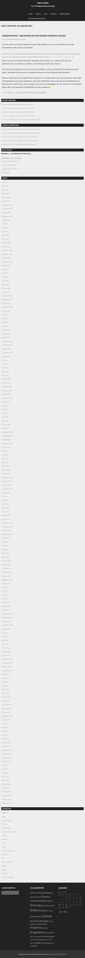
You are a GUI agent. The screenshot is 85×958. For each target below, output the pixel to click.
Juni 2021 (5, 409)
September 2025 (7, 216)
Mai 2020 (5, 458)
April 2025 (5, 235)
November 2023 (7, 299)
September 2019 (7, 489)
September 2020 (7, 443)
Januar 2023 (6, 337)
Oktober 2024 (6, 258)
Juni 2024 (5, 273)
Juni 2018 (5, 546)
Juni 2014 (5, 727)
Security (53, 14)
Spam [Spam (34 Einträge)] (52, 936)
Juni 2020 (5, 455)
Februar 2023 (6, 334)
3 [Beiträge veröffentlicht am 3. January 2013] (69, 897)
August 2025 (6, 220)
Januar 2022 (6, 383)
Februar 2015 (6, 697)
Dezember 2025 (7, 205)
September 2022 (7, 353)
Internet (10, 92)
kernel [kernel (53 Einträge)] (40, 916)
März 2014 (5, 739)
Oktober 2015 (6, 667)
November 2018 (7, 527)
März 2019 (5, 512)
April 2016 (5, 644)
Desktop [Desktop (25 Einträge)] (50, 901)
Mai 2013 (5, 773)
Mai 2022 (5, 368)
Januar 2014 (6, 746)
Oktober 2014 (6, 712)
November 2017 (7, 572)
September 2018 (7, 534)
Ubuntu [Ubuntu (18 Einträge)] (32, 943)
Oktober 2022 (6, 349)
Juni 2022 (5, 364)
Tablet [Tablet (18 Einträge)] (46, 940)
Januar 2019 (6, 519)
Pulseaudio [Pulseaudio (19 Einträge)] (47, 933)
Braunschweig (65, 14)
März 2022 (5, 375)
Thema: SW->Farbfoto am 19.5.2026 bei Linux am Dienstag (21, 119)
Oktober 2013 (6, 758)
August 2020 (6, 447)
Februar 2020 (6, 470)
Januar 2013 (6, 788)
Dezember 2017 (7, 568)
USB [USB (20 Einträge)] (43, 943)
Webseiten (5, 158)
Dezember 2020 (7, 432)
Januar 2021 (6, 428)
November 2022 (7, 345)
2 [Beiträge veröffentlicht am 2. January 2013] (66, 897)
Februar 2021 (6, 424)
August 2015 (6, 674)
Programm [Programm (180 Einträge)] (37, 932)
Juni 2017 (5, 591)
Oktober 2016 (6, 621)
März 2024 (5, 284)
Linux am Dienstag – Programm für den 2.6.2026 (17, 108)
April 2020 (5, 462)
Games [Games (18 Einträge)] (51, 911)
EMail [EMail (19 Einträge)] (43, 906)
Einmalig (18, 158)
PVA (3, 858)
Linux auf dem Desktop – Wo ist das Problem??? (23, 137)
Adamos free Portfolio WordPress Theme (34, 954)
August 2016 (6, 629)
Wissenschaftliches (8, 877)
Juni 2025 (5, 228)
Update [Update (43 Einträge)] (38, 943)
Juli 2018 (4, 542)
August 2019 (6, 493)
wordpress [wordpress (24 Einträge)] (33, 946)
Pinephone (5, 854)
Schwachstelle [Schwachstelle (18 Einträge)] (37, 936)
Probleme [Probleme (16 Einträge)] (45, 928)
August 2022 (6, 356)
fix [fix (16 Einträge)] (47, 911)
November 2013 (7, 754)
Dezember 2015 (7, 659)
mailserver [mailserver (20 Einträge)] (33, 924)
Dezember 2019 (7, 477)
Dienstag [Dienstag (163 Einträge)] (35, 905)
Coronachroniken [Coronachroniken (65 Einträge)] (38, 900)
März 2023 (5, 330)
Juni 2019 (5, 500)
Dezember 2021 (7, 387)
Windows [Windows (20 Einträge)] (48, 943)
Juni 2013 (5, 769)
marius (23, 39)
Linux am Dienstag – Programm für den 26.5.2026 (18, 112)
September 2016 (7, 625)
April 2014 (5, 735)
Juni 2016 (5, 636)
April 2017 (5, 599)
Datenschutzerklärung (36, 18)
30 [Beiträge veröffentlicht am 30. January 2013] (66, 907)
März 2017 (5, 602)
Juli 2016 (4, 633)
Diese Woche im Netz (9, 832)
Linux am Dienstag (8, 851)
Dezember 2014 (7, 705)
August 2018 (6, 538)
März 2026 (5, 194)
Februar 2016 (6, 652)
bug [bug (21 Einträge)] (51, 893)
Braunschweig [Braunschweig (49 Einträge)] (43, 892)
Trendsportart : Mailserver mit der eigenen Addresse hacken (34, 35)
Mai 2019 (5, 504)
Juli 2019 (4, 496)
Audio (4, 816)
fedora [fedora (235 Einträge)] (34, 910)
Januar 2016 (6, 655)
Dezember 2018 (7, 523)
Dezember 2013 (7, 750)
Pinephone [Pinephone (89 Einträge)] (35, 927)
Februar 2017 (6, 606)
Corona (4, 824)
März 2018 (5, 557)
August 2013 (6, 761)
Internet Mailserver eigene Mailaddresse (33, 92)
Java (45, 14)
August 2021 (6, 402)
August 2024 (6, 265)
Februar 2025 (6, 243)
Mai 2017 (5, 595)
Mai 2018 (5, 549)
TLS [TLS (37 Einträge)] (50, 939)
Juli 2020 (4, 451)
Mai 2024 (5, 277)
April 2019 (5, 508)
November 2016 (7, 617)
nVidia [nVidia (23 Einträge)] (44, 924)
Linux (30, 14)
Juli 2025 (4, 224)
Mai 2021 (5, 413)
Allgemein (5, 813)
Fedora (38, 14)
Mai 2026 (5, 186)
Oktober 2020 (6, 440)
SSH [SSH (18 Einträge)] (31, 940)
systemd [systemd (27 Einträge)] (41, 940)
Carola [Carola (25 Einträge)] (32, 897)
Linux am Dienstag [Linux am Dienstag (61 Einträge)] (39, 921)
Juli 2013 (4, 765)
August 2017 (6, 583)
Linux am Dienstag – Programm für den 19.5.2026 (18, 116)
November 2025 (7, 209)
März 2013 (5, 780)
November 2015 (7, 663)
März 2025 (5, 239)
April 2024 (5, 281)
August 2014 (6, 720)
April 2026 (5, 190)
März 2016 (5, 648)
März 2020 (5, 466)
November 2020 (7, 436)
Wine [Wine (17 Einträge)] (52, 943)
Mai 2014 (5, 731)
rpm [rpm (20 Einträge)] (31, 936)
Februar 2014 (6, 742)
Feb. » (65, 912)
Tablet (4, 870)
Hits (11, 158)
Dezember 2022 (7, 341)
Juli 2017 (4, 587)
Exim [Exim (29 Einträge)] (47, 905)
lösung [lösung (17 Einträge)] (50, 921)
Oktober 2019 (6, 485)
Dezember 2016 (7, 614)
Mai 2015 (5, 686)
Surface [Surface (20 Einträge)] (35, 940)
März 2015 (5, 693)
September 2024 (7, 262)
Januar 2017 (6, 610)
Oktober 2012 (6, 799)
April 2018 (5, 553)
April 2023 (5, 326)
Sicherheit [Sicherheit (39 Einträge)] (46, 936)
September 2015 (7, 670)
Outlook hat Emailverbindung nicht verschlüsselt (17, 104)
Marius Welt (42, 3)
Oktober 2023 (6, 303)
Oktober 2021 (6, 394)
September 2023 (7, 307)
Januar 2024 (6, 292)
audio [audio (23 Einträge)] (32, 893)
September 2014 (7, 716)
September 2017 (7, 580)
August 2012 (6, 803)
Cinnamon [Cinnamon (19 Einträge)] (38, 897)
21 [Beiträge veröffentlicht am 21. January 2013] (59, 905)
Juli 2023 (4, 315)
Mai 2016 (5, 640)
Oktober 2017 (6, 576)
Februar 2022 (6, 379)
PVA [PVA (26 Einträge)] (52, 933)
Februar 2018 (6, 561)
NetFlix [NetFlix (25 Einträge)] (39, 924)
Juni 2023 (5, 318)
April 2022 (5, 371)
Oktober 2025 (6, 212)
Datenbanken (6, 828)
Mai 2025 (5, 231)
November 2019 (7, 481)
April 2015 (5, 689)
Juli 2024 (4, 269)
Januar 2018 (6, 565)
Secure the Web (7, 862)
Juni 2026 (5, 182)
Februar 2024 (6, 288)
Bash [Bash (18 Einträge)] (35, 893)
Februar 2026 (6, 197)
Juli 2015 (4, 678)
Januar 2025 (6, 247)
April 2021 (5, 417)
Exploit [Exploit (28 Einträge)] (52, 906)
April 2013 (5, 777)
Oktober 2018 (6, 530)
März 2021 (5, 421)
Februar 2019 (6, 515)
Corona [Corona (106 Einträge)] (46, 896)
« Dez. (61, 912)
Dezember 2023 (7, 296)
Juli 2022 (4, 360)
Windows (5, 873)
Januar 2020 (6, 474)
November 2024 (7, 254)
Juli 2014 (4, 724)
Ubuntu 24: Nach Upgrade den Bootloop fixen (22, 144)
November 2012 (7, 795)
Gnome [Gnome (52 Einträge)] (33, 916)
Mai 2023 (5, 322)
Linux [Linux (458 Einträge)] (47, 916)
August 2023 (6, 311)
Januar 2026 (6, 201)
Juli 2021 (4, 406)
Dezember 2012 (7, 792)
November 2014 (7, 708)
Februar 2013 (6, 784)
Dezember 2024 (7, 250)
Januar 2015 (6, 701)
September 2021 (7, 398)
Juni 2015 (5, 682)
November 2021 (7, 390)
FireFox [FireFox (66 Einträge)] (43, 910)
